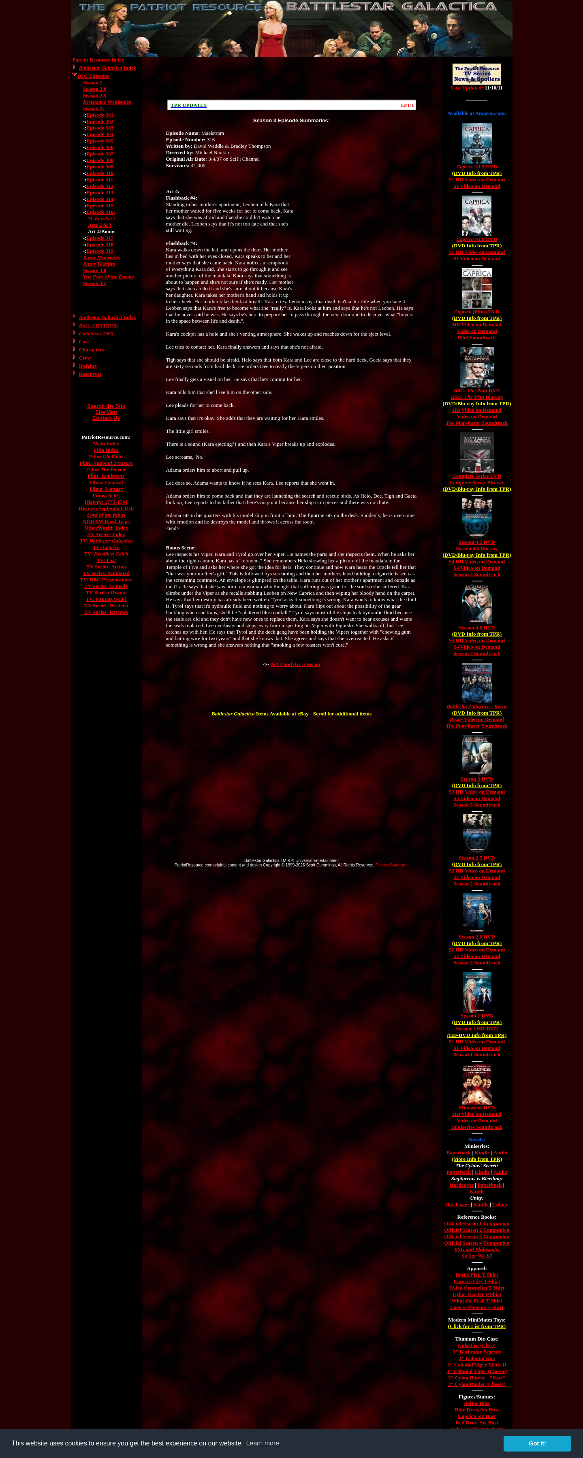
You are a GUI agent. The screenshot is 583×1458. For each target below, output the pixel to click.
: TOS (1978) (98, 325)
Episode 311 (99, 180)
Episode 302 (99, 121)
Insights (88, 366)
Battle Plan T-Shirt (477, 1275)
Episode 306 (99, 147)
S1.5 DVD (477, 167)
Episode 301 (99, 115)
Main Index (106, 444)
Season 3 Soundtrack (476, 805)
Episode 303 (99, 128)
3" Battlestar (477, 1352)
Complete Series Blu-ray (476, 482)
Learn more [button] (262, 1443)
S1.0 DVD (477, 239)
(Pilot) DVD (477, 312)
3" (477, 1358)
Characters (91, 350)
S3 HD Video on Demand (477, 792)
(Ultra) (477, 1345)
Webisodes (107, 102)
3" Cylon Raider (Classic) (477, 1384)
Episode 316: (100, 212)
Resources (90, 374)
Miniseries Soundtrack (476, 1127)
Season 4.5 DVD (477, 542)
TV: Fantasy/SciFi (106, 599)
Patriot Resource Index (98, 60)
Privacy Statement (392, 865)
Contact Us (106, 418)
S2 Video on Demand (476, 877)
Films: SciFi (106, 495)
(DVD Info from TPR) (477, 173)
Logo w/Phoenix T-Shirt (477, 1307)
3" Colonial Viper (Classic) (477, 1371)
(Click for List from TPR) (477, 1326)
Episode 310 (99, 173)
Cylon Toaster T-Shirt (477, 1294)
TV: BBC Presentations (106, 580)
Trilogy (500, 1204)
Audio (500, 1152)
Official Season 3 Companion (476, 1236)
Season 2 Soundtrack (476, 884)
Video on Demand (477, 331)
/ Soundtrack (477, 423)
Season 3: (93, 108)
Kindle (482, 1152)
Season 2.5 (95, 95)
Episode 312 (99, 186)
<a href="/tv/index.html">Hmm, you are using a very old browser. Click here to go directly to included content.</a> (476, 80)
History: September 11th (106, 508)
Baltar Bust (477, 1403)
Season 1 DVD (477, 1016)
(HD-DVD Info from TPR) (476, 1035)
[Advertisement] (291, 78)
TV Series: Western (106, 605)
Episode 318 (99, 244)
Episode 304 (99, 134)
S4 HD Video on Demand (477, 561)
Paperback (458, 1152)
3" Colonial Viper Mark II (476, 1365)
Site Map (106, 412)
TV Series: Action (106, 567)
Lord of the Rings (106, 515)
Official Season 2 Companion (476, 1230)
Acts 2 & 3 (99, 225)
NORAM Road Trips (106, 521)
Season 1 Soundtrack (476, 1054)
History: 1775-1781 (106, 502)
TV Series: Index (106, 534)
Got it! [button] (537, 1443)
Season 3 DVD (477, 779)
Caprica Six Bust (477, 1416)
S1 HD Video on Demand (477, 180)
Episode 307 (99, 154)
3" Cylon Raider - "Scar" (477, 1378)
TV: (106, 541)
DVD (477, 390)
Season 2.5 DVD (477, 858)
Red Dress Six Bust (476, 1423)
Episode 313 (99, 192)
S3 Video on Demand (476, 798)
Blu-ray (477, 397)
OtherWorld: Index (106, 528)
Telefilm (99, 264)
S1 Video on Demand (476, 186)
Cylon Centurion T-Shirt (477, 1288)
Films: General (106, 482)
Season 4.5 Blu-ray (477, 548)
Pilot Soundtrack (477, 337)
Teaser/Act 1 (102, 218)
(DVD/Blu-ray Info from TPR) (477, 403)
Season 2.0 (95, 89)
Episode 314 (99, 199)
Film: (106, 456)
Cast (84, 341)
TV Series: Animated (106, 573)
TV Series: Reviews (106, 612)
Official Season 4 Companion (476, 1243)
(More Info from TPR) (477, 1159)
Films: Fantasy (106, 489)
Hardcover (461, 1185)
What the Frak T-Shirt (476, 1301)
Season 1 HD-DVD (477, 1029)
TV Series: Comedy (106, 586)
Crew (85, 358)
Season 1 (93, 82)
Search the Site (106, 406)
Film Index (106, 450)
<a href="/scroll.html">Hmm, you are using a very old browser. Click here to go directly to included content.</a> (291, 105)
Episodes (93, 76)
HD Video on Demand (477, 324)
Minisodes (101, 257)
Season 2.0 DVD (477, 937)
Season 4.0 (95, 270)
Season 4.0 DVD (477, 627)
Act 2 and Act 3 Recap (295, 664)
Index (108, 68)
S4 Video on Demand (476, 568)
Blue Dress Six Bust (477, 1410)
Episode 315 (99, 205)
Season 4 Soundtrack (476, 574)
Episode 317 (99, 238)
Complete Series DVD (476, 476)
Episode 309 (99, 167)
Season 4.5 (95, 283)
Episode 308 (99, 160)
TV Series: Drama (106, 593)
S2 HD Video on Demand (477, 871)
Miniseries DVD (477, 1108)
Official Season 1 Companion (476, 1223)
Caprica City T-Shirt (477, 1281)
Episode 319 (99, 251)
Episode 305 (99, 141)
